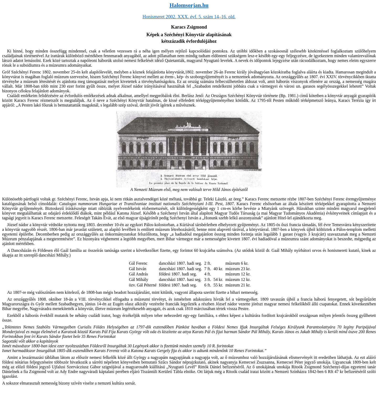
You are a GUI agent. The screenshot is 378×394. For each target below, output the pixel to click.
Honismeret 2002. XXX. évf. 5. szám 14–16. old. (189, 16)
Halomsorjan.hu (189, 5)
